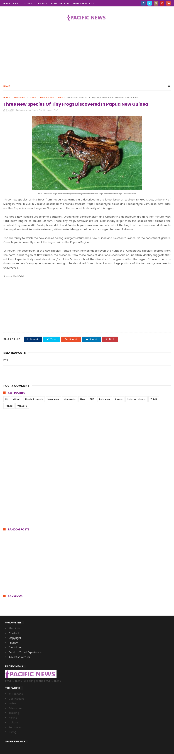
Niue (82, 399)
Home (6, 86)
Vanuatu (22, 405)
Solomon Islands (136, 399)
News (33, 97)
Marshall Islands (34, 399)
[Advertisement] (87, 51)
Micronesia (69, 399)
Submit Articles (60, 3)
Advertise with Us (83, 3)
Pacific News (47, 97)
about (17, 3)
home (6, 3)
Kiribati (16, 399)
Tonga (9, 405)
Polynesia (104, 399)
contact (29, 3)
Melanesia (20, 97)
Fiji (6, 399)
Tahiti (153, 399)
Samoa (118, 399)
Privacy (43, 3)
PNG (60, 97)
